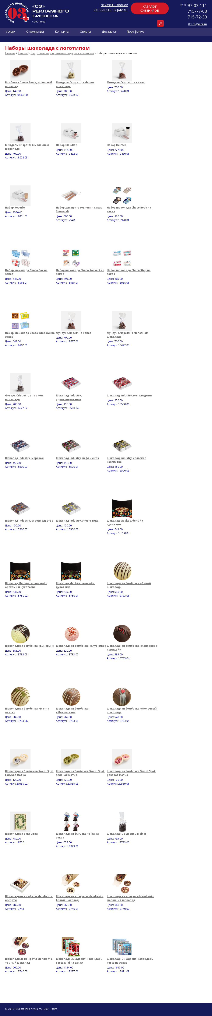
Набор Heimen (117, 145)
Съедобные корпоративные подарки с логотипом (62, 53)
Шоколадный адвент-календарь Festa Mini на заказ (79, 960)
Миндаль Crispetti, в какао (126, 82)
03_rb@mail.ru (197, 24)
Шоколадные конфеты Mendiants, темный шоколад (29, 960)
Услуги (10, 32)
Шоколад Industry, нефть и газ (77, 458)
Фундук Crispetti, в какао (73, 333)
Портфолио (135, 32)
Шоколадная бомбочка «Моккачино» (72, 710)
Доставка (109, 32)
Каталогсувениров (149, 8)
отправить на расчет (110, 9)
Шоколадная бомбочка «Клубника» (81, 646)
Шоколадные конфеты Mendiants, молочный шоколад (130, 898)
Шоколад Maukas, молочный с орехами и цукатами (26, 585)
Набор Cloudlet (66, 145)
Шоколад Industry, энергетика (77, 520)
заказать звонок (114, 5)
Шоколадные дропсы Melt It (126, 833)
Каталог (23, 53)
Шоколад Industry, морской (24, 458)
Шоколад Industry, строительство (29, 520)
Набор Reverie (15, 207)
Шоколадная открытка (21, 833)
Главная (10, 53)
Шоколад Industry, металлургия (129, 395)
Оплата (85, 32)
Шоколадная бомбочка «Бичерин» (29, 646)
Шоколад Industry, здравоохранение (69, 397)
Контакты (62, 32)
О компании (35, 32)
